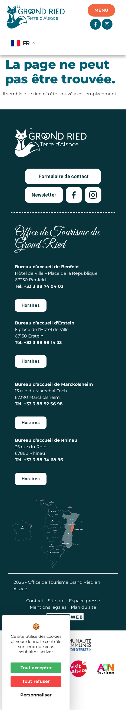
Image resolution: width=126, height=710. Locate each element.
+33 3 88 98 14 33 (43, 342)
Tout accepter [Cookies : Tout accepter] (36, 667)
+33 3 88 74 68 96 (43, 459)
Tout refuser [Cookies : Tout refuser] (36, 681)
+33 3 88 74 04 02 (43, 286)
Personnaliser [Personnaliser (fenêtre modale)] (36, 695)
